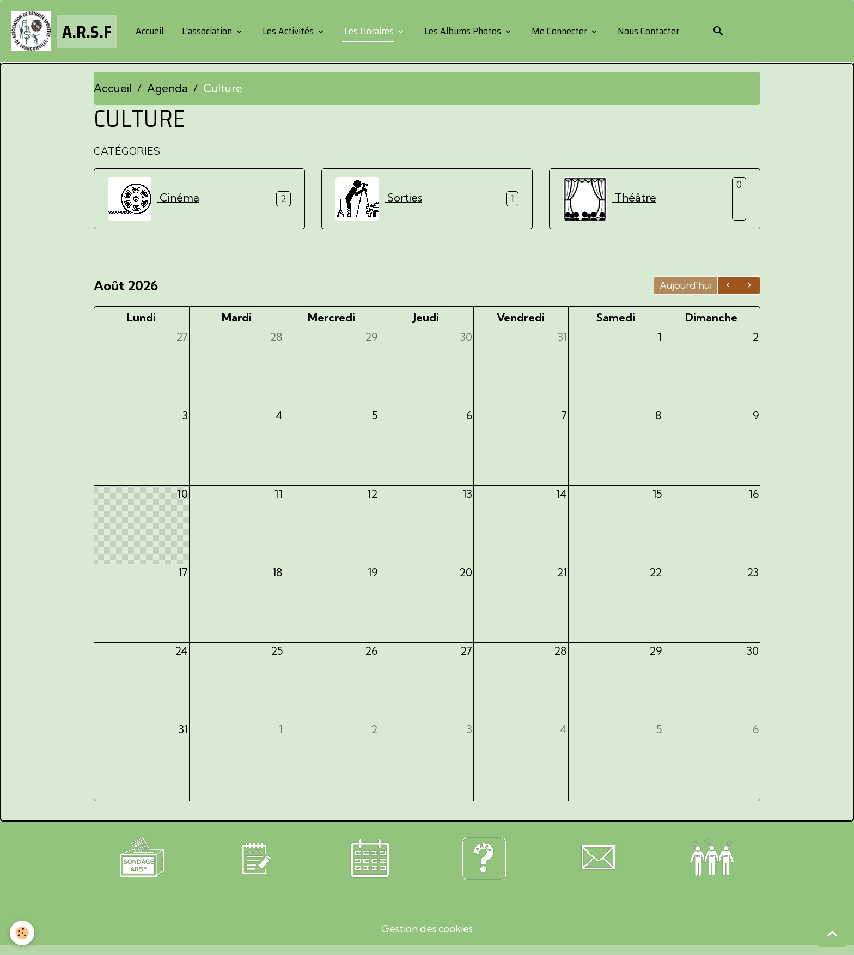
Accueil (152, 32)
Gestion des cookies (427, 935)
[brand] (65, 32)
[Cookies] (23, 932)
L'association (210, 32)
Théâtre (609, 202)
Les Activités (291, 32)
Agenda (167, 91)
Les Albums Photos (466, 32)
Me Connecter (563, 32)
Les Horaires (372, 32)
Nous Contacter (650, 32)
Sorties (378, 202)
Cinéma (153, 202)
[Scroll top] (832, 933)
